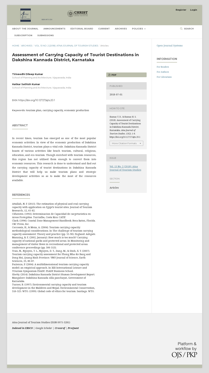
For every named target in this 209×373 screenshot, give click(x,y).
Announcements (54, 28)
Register (181, 9)
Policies (138, 28)
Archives (121, 28)
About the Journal (25, 28)
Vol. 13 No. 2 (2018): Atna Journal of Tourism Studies (66, 45)
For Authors (163, 71)
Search (188, 28)
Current (104, 28)
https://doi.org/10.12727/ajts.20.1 (36, 100)
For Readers (163, 66)
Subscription (23, 35)
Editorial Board (81, 28)
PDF (114, 74)
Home (15, 45)
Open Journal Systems (170, 45)
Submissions (45, 35)
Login (193, 9)
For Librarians (164, 76)
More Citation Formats (124, 143)
